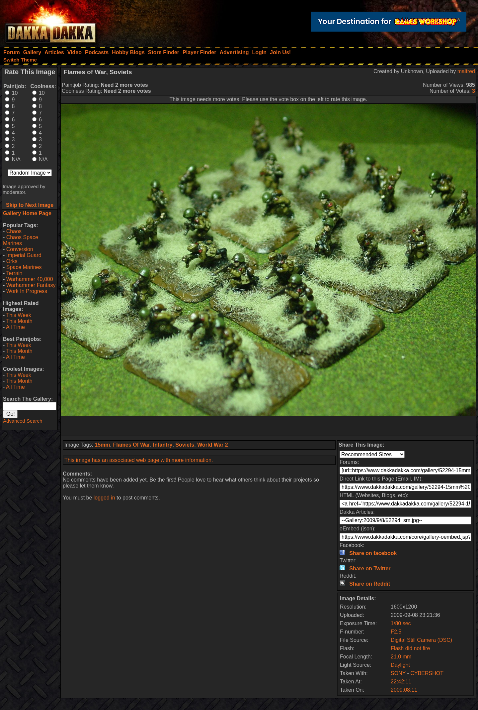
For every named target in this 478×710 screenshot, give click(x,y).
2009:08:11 (404, 690)
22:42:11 (401, 681)
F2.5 (396, 632)
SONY (398, 673)
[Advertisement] (268, 426)
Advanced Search (22, 421)
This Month (19, 321)
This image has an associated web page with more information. (138, 460)
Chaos (14, 231)
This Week (18, 315)
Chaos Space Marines (20, 240)
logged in (104, 497)
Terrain (14, 273)
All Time (15, 327)
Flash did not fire (410, 648)
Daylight (400, 665)
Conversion (19, 249)
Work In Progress (26, 291)
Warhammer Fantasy (31, 285)
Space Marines (24, 267)
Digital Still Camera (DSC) (421, 640)
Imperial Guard (23, 255)
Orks (12, 261)
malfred (466, 71)
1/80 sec (401, 623)
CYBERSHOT (426, 673)
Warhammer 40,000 (29, 279)
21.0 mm (401, 656)
